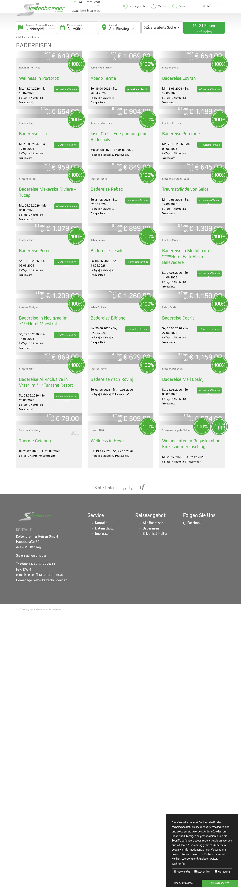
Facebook (192, 798)
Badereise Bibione (108, 515)
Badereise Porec (34, 408)
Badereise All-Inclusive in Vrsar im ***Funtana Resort (46, 618)
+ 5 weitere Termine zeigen (138, 319)
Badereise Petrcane (181, 212)
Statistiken (202, 871)
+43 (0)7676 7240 (87, 2)
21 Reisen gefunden (204, 28)
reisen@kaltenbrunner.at (85, 8)
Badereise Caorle (178, 515)
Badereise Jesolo (107, 408)
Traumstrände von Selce (185, 307)
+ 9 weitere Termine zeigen (66, 224)
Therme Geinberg (36, 716)
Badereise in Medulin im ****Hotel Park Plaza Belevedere (185, 414)
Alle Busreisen (153, 798)
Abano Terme (103, 118)
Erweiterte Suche (160, 27)
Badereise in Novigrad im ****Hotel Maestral (43, 518)
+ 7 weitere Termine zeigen (209, 129)
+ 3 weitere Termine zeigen (66, 325)
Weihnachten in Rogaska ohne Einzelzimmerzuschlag (191, 719)
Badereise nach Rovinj (112, 616)
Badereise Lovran (179, 118)
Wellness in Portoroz (39, 118)
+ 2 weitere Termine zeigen (66, 129)
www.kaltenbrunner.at (50, 856)
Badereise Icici (33, 212)
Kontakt (101, 798)
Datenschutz (104, 804)
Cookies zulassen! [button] (183, 883)
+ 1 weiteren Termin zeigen (137, 129)
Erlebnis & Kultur (155, 809)
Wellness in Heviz (107, 716)
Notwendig (182, 871)
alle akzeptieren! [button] (220, 883)
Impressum (103, 809)
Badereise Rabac (107, 307)
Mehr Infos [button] (178, 863)
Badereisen (151, 804)
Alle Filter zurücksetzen (28, 37)
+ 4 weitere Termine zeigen (209, 224)
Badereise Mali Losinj (183, 616)
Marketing (222, 871)
